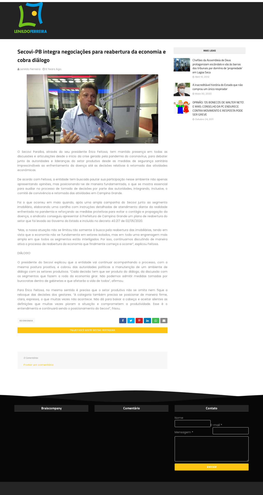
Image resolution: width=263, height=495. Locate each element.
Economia (26, 320)
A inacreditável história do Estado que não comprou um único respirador (218, 87)
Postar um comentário (39, 365)
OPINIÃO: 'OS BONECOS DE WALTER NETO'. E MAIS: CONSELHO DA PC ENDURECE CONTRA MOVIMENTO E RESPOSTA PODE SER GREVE (218, 108)
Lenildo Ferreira (30, 69)
